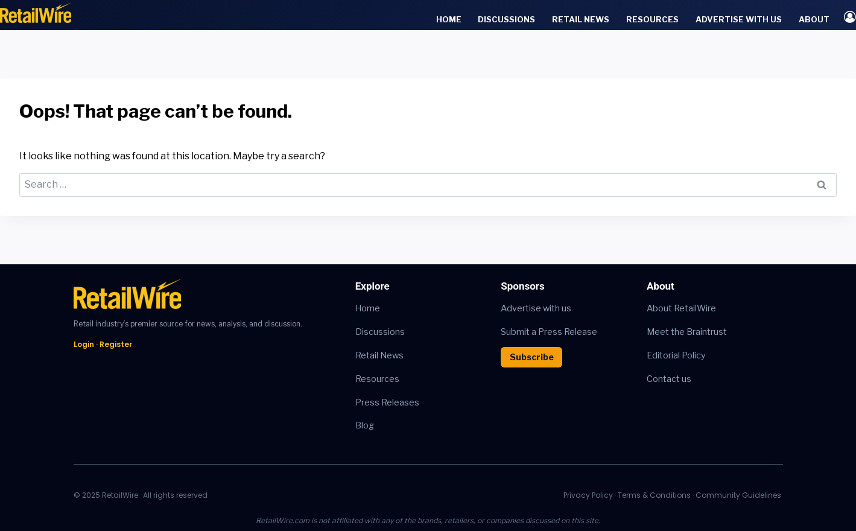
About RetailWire (681, 308)
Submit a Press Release (549, 331)
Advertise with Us (739, 19)
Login (84, 344)
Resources (652, 19)
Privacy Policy (588, 495)
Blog (364, 425)
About (814, 19)
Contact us (669, 379)
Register (116, 344)
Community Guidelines (738, 495)
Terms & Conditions (654, 495)
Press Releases (387, 402)
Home (448, 19)
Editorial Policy (676, 355)
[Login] (850, 16)
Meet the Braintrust (687, 331)
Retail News (580, 19)
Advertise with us (536, 308)
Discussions (506, 19)
